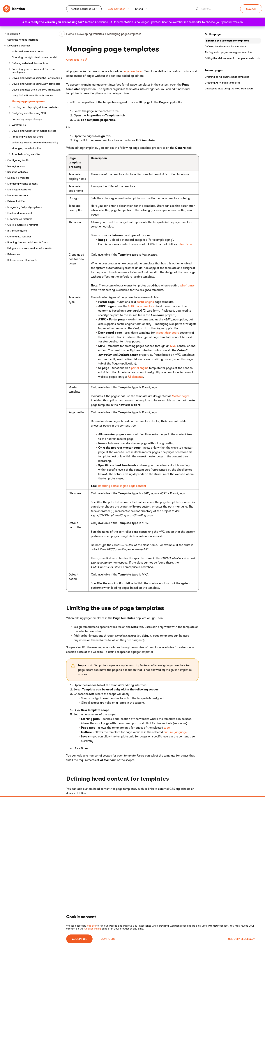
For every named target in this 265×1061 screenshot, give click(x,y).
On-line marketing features (22, 224)
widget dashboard (167, 332)
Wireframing (19, 124)
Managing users (16, 166)
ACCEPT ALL (79, 938)
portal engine (145, 302)
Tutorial (141, 8)
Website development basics (28, 51)
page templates (133, 71)
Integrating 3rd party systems (24, 207)
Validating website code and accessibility (35, 142)
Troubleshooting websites (26, 154)
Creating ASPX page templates (222, 82)
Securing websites (17, 171)
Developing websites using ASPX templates (36, 83)
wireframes (187, 285)
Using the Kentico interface (22, 39)
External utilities (16, 201)
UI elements (135, 376)
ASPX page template (141, 306)
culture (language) (176, 732)
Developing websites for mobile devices (34, 130)
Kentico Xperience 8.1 (83, 8)
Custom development (19, 213)
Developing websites (18, 45)
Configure (108, 938)
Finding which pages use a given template (228, 52)
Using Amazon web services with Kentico (30, 248)
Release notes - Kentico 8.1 (22, 260)
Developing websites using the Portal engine (37, 77)
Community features (19, 236)
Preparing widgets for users (27, 136)
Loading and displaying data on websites (35, 107)
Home (70, 34)
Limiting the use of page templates (227, 40)
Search (251, 8)
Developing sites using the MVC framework (36, 89)
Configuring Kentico (18, 160)
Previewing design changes (27, 119)
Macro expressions (17, 195)
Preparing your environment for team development (33, 70)
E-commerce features (19, 218)
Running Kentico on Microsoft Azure (27, 242)
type (167, 727)
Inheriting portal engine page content (122, 486)
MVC (173, 346)
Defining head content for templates (225, 46)
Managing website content (22, 183)
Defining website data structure (30, 63)
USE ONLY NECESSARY (241, 938)
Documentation (118, 8)
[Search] (216, 8)
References (13, 254)
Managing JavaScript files (26, 148)
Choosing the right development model (34, 57)
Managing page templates (28, 101)
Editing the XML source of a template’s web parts (232, 58)
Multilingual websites (19, 189)
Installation (13, 33)
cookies (91, 925)
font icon (186, 244)
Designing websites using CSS (29, 113)
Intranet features (17, 230)
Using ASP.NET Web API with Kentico (32, 95)
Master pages (180, 396)
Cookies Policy (92, 928)
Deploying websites (18, 177)
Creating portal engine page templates (227, 76)
